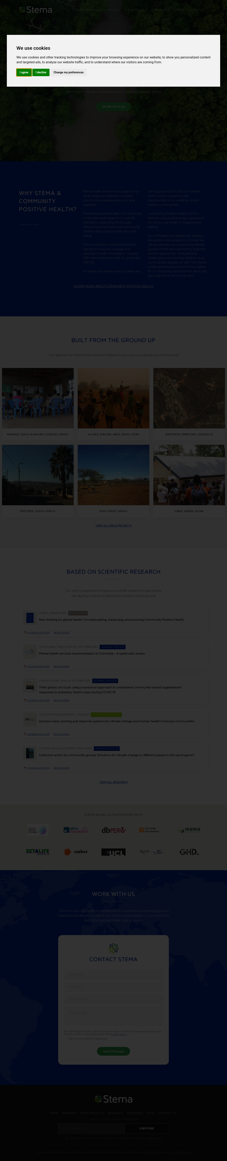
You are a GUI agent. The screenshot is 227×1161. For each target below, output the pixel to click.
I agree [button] (24, 72)
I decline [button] (41, 72)
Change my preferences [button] (69, 72)
